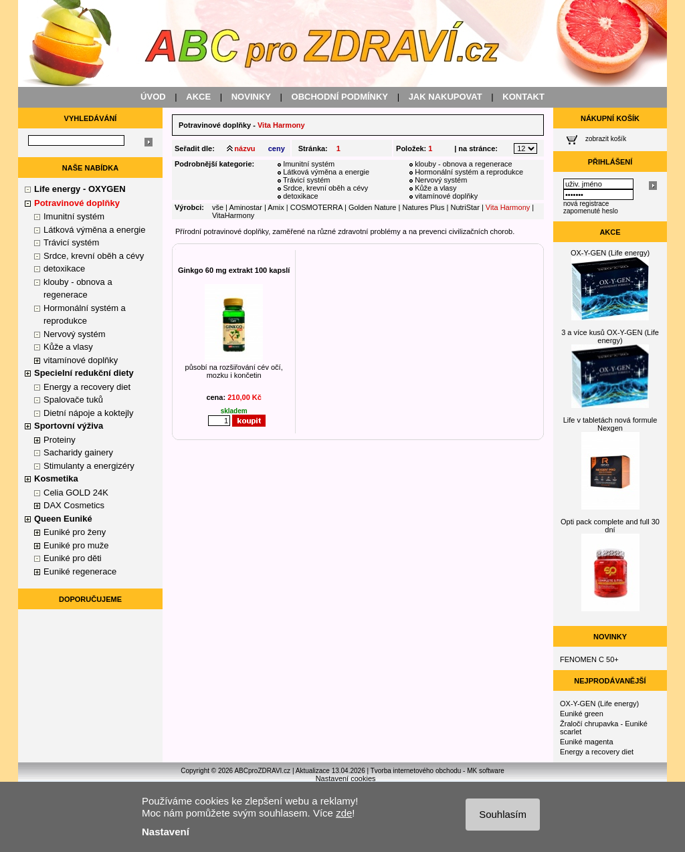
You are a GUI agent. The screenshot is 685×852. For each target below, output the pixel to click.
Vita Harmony (508, 207)
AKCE (198, 97)
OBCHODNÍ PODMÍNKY (340, 97)
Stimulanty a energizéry (88, 466)
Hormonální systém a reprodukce (469, 172)
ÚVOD (153, 97)
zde (344, 813)
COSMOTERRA (316, 207)
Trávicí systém (71, 242)
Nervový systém (74, 334)
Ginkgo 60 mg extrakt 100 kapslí (234, 270)
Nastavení (165, 831)
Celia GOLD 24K (75, 493)
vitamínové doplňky (80, 360)
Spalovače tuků (73, 400)
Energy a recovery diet (86, 387)
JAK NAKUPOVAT (445, 97)
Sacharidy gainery (78, 452)
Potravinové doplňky (215, 125)
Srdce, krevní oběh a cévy (93, 256)
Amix (276, 207)
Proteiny (59, 440)
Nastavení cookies (346, 778)
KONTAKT (523, 97)
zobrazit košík (605, 138)
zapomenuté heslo (590, 211)
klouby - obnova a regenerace (463, 164)
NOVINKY (251, 97)
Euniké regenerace (79, 571)
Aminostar (245, 207)
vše (217, 207)
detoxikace (64, 268)
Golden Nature (373, 207)
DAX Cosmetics (73, 505)
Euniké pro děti (72, 558)
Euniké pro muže (76, 545)
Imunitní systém (73, 216)
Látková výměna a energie (94, 230)
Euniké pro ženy (74, 532)
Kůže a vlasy (68, 347)
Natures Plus (423, 207)
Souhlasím (502, 814)
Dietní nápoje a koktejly (88, 413)
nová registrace (586, 203)
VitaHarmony (233, 215)
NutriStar (464, 207)
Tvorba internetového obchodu (416, 770)
